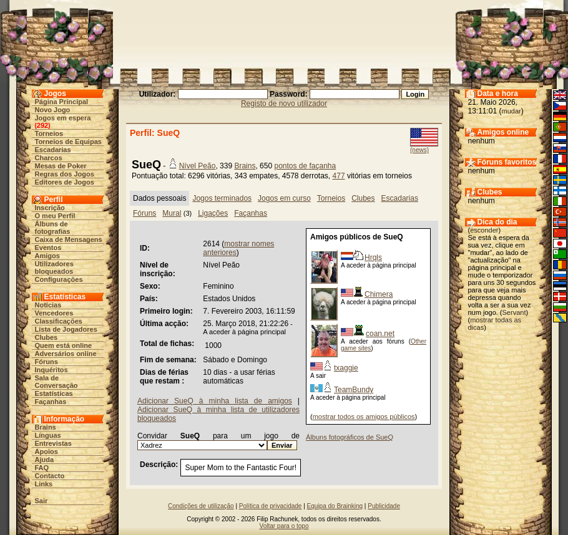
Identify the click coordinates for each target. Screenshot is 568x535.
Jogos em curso (284, 198)
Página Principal (62, 101)
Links (44, 484)
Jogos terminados (222, 198)
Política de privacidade (270, 506)
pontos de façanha (305, 165)
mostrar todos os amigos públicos (364, 416)
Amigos (47, 255)
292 (42, 125)
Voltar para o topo (284, 526)
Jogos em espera (63, 118)
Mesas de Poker (61, 166)
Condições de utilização (201, 506)
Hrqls (373, 257)
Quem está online (63, 345)
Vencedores (54, 313)
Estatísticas (54, 393)
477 (339, 175)
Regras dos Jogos (64, 174)
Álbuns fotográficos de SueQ (349, 437)
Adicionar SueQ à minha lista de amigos (214, 401)
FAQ (42, 467)
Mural (171, 213)
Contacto (50, 476)
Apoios (46, 451)
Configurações (59, 279)
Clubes (46, 337)
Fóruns (46, 361)
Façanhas (51, 401)
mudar (511, 111)
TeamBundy (353, 389)
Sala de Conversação (56, 381)
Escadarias (53, 149)
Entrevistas (53, 443)
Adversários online (66, 353)
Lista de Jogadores (66, 329)
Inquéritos (51, 370)
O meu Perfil (55, 215)
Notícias (48, 305)
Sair (41, 500)
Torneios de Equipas (68, 141)
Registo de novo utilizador (284, 103)
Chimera (379, 294)
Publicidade (384, 506)
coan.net (380, 333)
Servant (514, 312)
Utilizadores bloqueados (54, 267)
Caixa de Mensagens (68, 239)
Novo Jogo (53, 109)
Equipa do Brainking (335, 506)
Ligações (213, 213)
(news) (419, 150)
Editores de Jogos (64, 182)
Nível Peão (197, 165)
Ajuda (44, 459)
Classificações (58, 321)
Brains (45, 427)
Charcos (48, 157)
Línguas (48, 435)
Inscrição (50, 207)
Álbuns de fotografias (53, 227)
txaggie (346, 368)
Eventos (48, 247)
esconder (484, 230)
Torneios (49, 133)
